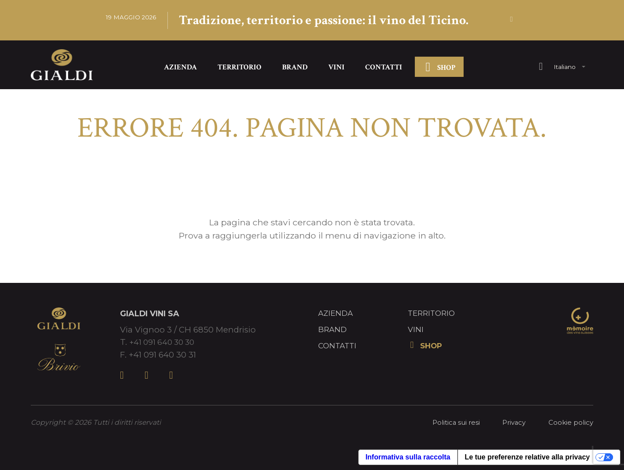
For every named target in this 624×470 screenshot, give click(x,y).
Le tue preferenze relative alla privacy (527, 458)
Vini (336, 68)
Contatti (383, 68)
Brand (295, 68)
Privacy (511, 423)
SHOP (439, 69)
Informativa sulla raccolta (408, 458)
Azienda (180, 68)
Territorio (239, 68)
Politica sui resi (452, 423)
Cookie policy (570, 423)
